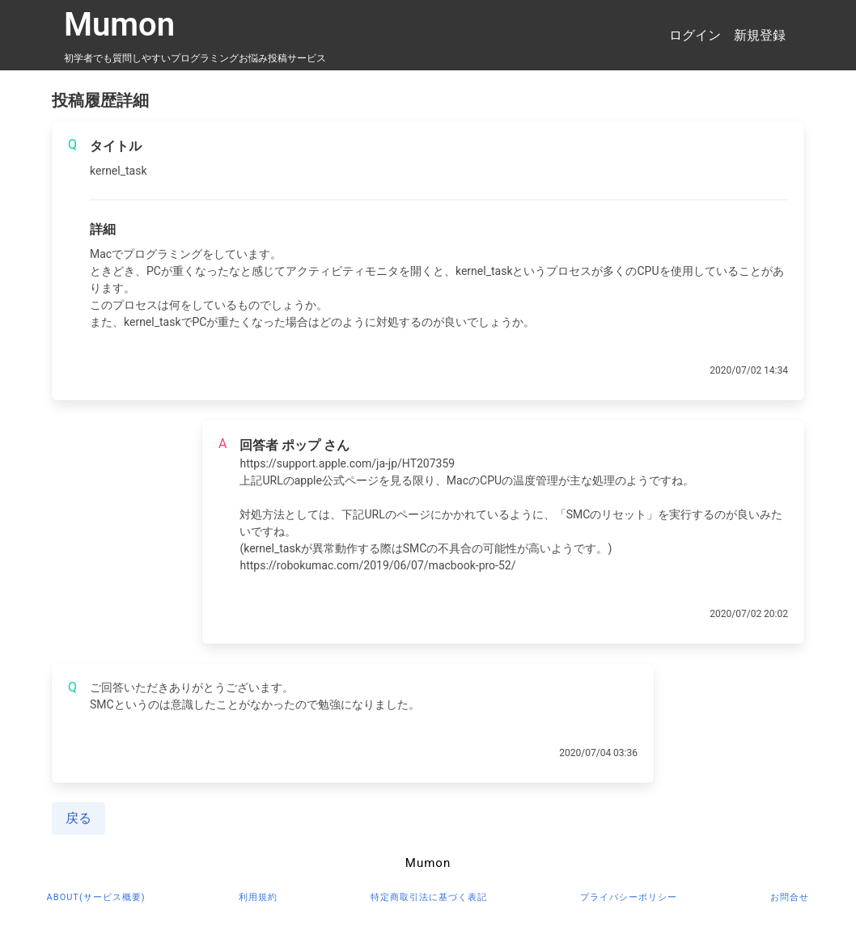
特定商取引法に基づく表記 (429, 897)
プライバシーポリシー (628, 897)
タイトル (116, 146)
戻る (78, 818)
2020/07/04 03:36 (598, 753)
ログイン (695, 35)
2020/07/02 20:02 (749, 613)
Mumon (119, 25)
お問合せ (789, 897)
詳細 (103, 229)
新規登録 (760, 35)
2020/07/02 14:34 (749, 370)
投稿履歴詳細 (100, 100)
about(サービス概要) (96, 897)
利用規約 (258, 897)
